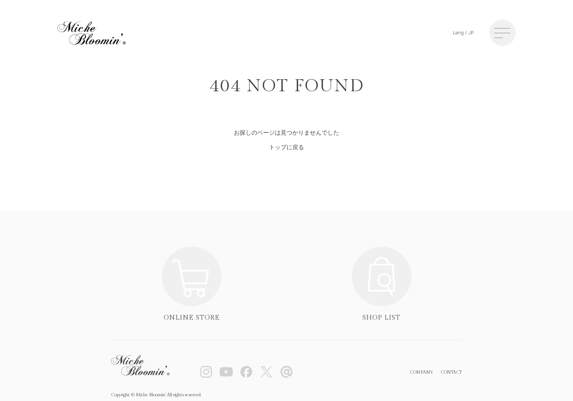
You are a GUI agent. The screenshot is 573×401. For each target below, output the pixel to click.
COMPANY (421, 372)
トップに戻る (286, 147)
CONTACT (451, 372)
